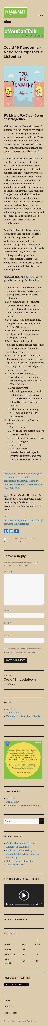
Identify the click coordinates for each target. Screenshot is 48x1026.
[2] (27, 276)
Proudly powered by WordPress (23, 1021)
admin (10, 539)
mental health (9, 541)
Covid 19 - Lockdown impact (20, 850)
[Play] (7, 904)
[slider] (21, 904)
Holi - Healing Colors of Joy (20, 861)
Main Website (10, 1013)
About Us (10, 709)
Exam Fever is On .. (15, 864)
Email (7, 623)
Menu (40, 15)
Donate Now (12, 712)
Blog (7, 22)
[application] (24, 895)
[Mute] (37, 904)
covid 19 (36, 539)
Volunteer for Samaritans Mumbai (23, 716)
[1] (37, 151)
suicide (19, 541)
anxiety (30, 539)
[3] (40, 459)
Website (8, 635)
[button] (24, 895)
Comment (9, 572)
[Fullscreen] (41, 904)
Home (7, 1000)
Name (7, 610)
